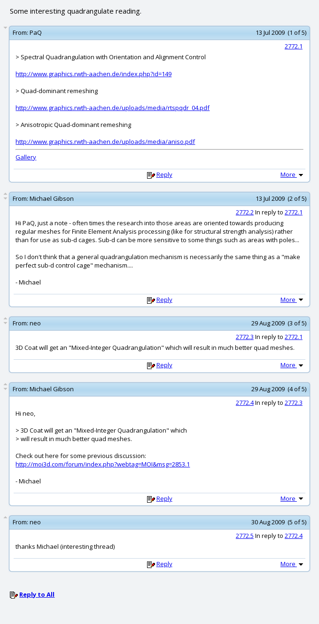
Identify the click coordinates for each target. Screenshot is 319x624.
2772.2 (245, 212)
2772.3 (245, 336)
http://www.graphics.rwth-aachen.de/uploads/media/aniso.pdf (105, 141)
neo (35, 323)
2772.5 (245, 535)
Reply (164, 174)
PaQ (36, 32)
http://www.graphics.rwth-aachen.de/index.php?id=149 (93, 74)
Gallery (26, 157)
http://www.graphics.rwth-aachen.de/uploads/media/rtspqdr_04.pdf (113, 107)
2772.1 (294, 46)
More (292, 174)
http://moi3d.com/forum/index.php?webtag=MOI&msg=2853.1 (103, 464)
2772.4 (245, 402)
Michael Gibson (52, 198)
